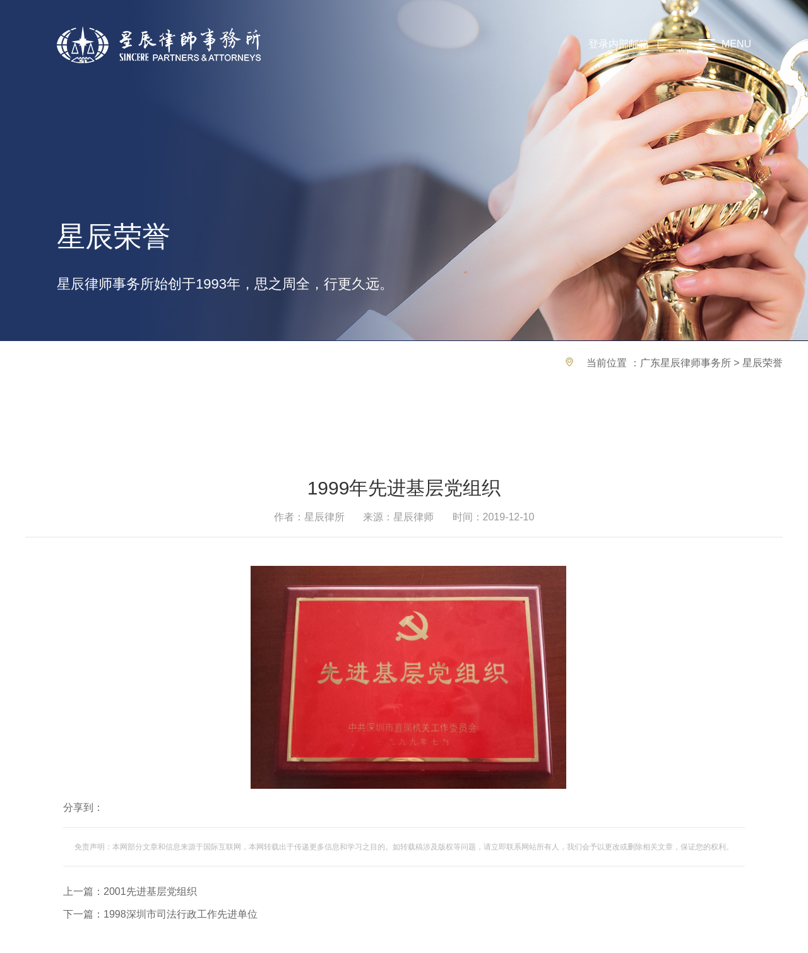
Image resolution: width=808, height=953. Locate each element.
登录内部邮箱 (618, 44)
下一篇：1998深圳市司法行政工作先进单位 (160, 914)
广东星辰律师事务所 (685, 362)
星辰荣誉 (762, 362)
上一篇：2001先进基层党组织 (130, 891)
